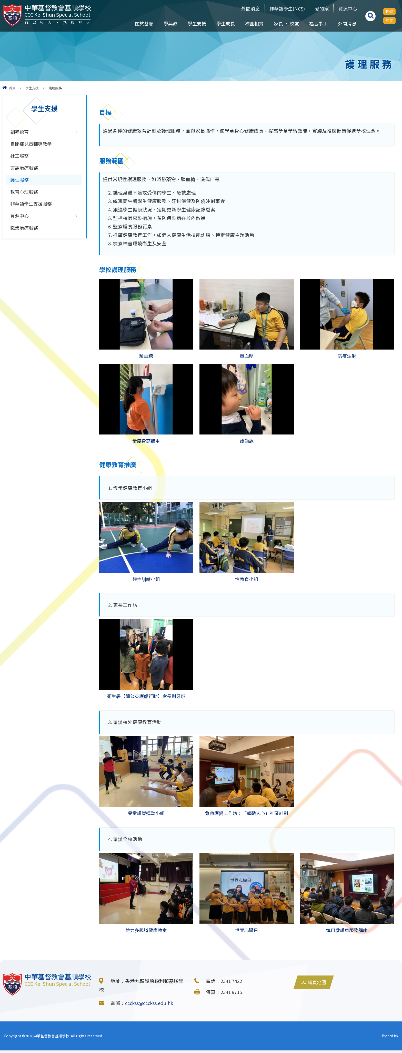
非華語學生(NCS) (282, 8)
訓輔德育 (20, 132)
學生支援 (196, 23)
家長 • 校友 (286, 23)
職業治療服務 (24, 230)
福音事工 (318, 23)
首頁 (12, 87)
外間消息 (243, 8)
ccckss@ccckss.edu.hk (150, 1005)
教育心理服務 (24, 193)
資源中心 (346, 8)
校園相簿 (254, 23)
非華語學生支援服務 (32, 205)
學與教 (170, 23)
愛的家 (318, 8)
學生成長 (225, 23)
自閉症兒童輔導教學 (32, 144)
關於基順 (144, 23)
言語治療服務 (24, 169)
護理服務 (20, 181)
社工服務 (20, 156)
